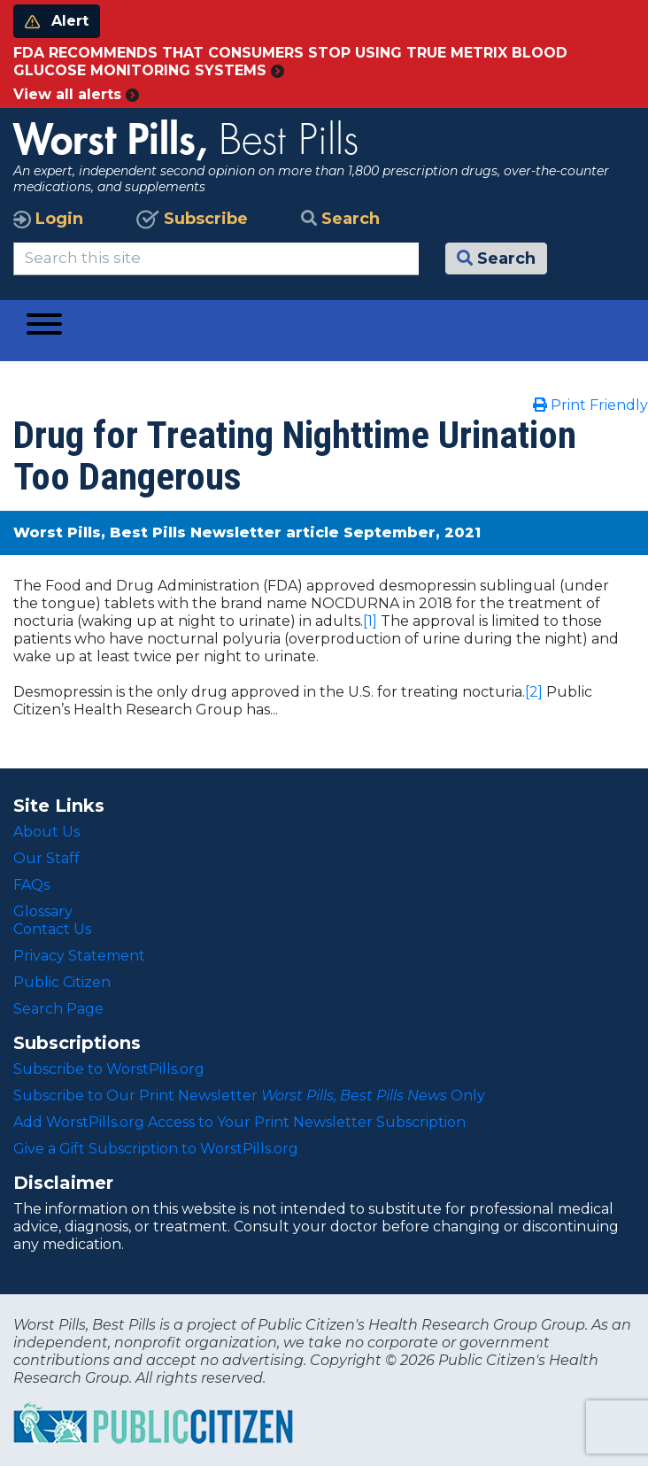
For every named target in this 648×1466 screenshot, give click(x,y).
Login (48, 218)
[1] (370, 621)
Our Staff (46, 858)
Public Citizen (62, 982)
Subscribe (192, 218)
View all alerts (76, 94)
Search (340, 218)
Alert (57, 20)
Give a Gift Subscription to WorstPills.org (155, 1148)
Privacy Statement (79, 955)
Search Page (58, 1008)
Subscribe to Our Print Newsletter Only (249, 1095)
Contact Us (52, 929)
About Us (46, 831)
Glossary (43, 911)
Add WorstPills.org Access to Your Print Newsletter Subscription (239, 1122)
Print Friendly (590, 405)
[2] (534, 691)
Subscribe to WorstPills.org (108, 1069)
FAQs (31, 884)
